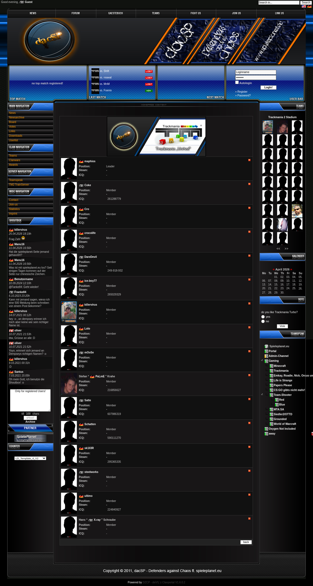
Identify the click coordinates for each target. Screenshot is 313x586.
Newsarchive (16, 117)
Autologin (245, 83)
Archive (30, 421)
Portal (272, 351)
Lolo (87, 328)
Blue (282, 404)
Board (12, 122)
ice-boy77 (90, 280)
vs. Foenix (106, 90)
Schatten (90, 424)
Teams (13, 155)
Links (12, 131)
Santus (18, 371)
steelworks (91, 472)
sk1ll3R (89, 448)
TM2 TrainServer (19, 184)
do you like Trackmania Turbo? (279, 312)
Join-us (13, 204)
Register (242, 91)
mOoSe (89, 352)
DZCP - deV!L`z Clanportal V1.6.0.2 (164, 582)
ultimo (88, 495)
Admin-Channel (279, 356)
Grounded (280, 419)
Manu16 (19, 244)
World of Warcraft (285, 423)
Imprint (13, 213)
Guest (28, 2)
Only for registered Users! (30, 400)
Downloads (15, 135)
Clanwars (14, 160)
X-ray (97, 519)
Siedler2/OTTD (283, 414)
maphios (89, 161)
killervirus (20, 229)
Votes (12, 126)
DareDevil (90, 256)
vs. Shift (104, 71)
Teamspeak (16, 180)
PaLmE (100, 376)
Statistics (14, 209)
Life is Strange (283, 380)
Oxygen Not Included (282, 428)
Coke (87, 185)
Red (281, 399)
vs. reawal (106, 77)
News (12, 112)
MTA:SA (279, 409)
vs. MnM (105, 83)
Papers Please (283, 385)
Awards (13, 164)
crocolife (90, 232)
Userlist (13, 140)
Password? (244, 95)
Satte (87, 400)
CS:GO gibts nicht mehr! (289, 389)
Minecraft (280, 365)
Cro (86, 209)
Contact (13, 199)
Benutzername (23, 279)
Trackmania (281, 370)
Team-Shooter (283, 394)
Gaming (274, 360)
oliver (18, 330)
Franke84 (20, 292)
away (272, 433)
